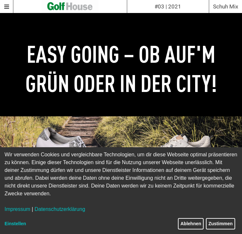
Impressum (17, 209)
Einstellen (15, 223)
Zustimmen (220, 223)
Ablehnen (191, 223)
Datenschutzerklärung (59, 209)
